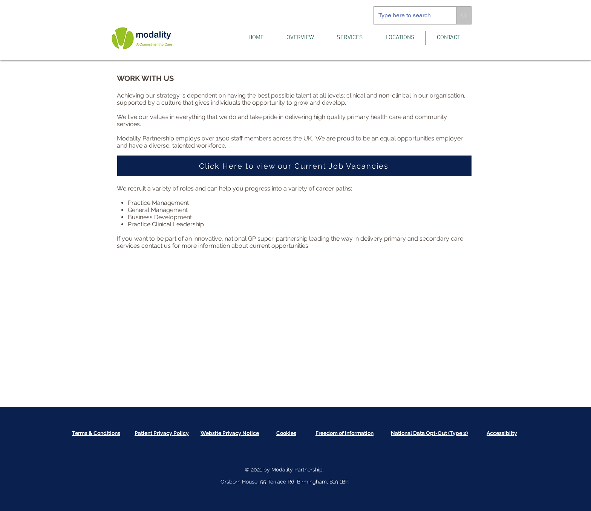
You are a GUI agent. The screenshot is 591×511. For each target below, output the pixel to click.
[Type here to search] (409, 15)
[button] (300, 38)
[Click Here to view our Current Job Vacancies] (294, 166)
